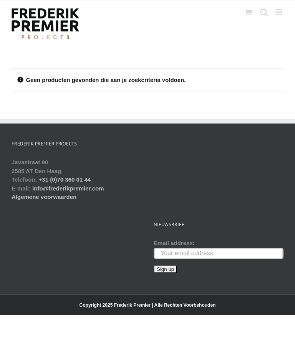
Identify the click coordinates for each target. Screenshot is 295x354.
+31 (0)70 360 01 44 (65, 179)
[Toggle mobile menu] (279, 12)
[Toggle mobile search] (264, 12)
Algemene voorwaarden (44, 197)
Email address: (174, 243)
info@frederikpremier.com (68, 188)
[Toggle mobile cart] (248, 12)
